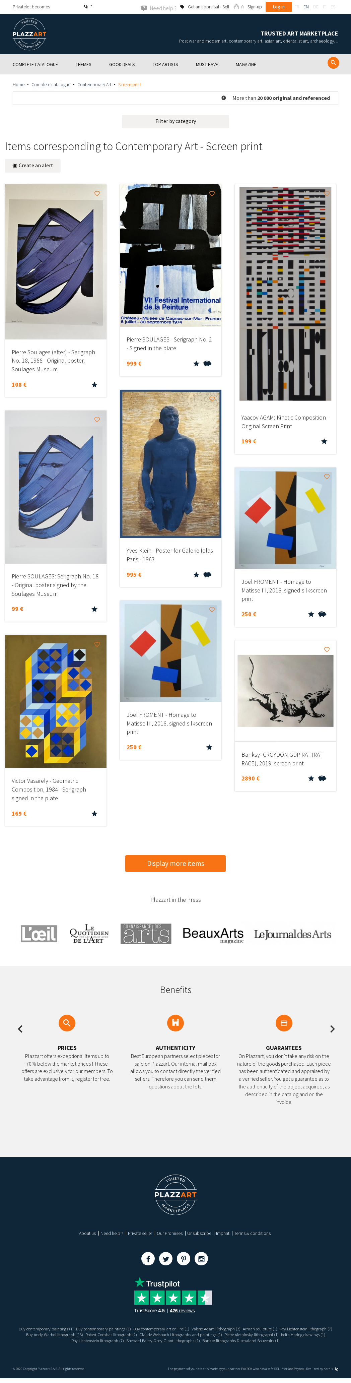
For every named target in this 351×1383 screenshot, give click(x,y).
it (324, 7)
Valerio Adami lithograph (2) (250, 1328)
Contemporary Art (94, 84)
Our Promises (170, 1233)
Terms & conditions (252, 1233)
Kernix (331, 1374)
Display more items (175, 863)
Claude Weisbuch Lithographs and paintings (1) (266, 1334)
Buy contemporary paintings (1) (65, 1328)
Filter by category (175, 120)
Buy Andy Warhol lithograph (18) (130, 1334)
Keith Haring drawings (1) (135, 1340)
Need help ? (111, 1233)
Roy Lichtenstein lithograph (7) (68, 1334)
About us (87, 1233)
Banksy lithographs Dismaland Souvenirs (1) (175, 1345)
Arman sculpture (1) (297, 1328)
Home (18, 84)
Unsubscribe (199, 1233)
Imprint (222, 1233)
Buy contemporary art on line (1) (190, 1328)
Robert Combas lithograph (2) (191, 1334)
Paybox (299, 1374)
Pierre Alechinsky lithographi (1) (80, 1340)
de (316, 7)
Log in (279, 7)
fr (296, 7)
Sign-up (255, 7)
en (306, 7)
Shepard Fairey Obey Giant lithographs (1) (261, 1340)
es (333, 7)
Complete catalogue (50, 84)
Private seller (140, 1233)
